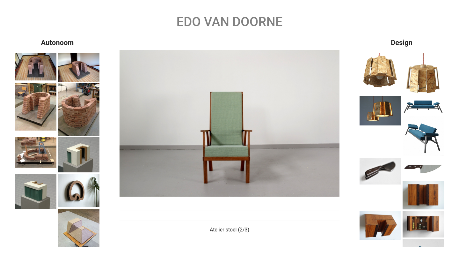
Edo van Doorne (230, 21)
